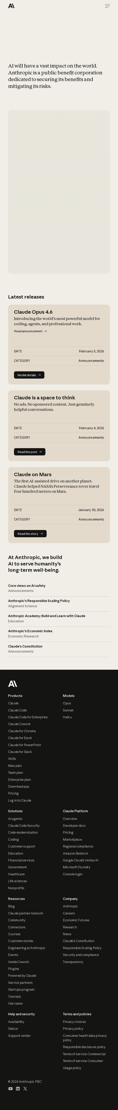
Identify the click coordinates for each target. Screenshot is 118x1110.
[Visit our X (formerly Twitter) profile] (25, 1088)
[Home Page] (22, 6)
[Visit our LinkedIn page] (17, 1088)
